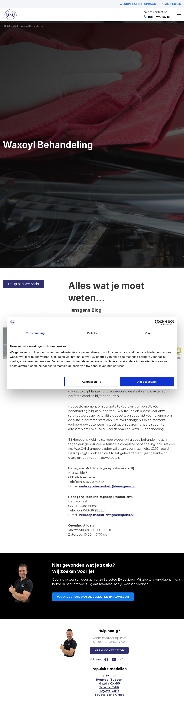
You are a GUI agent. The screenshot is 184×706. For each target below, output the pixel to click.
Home (6, 25)
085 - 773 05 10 (157, 17)
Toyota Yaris (109, 691)
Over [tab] (148, 333)
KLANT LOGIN (171, 4)
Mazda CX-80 (109, 683)
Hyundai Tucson (109, 680)
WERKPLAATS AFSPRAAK (138, 4)
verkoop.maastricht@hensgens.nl (106, 515)
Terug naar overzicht (23, 284)
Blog (15, 25)
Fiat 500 (109, 676)
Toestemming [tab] (35, 333)
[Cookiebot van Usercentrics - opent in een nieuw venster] (157, 322)
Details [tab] (92, 333)
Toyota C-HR (109, 687)
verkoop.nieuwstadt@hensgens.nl (107, 486)
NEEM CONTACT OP (109, 650)
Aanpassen (91, 381)
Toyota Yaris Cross (109, 695)
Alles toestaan (147, 381)
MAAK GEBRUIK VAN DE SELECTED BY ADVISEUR (93, 596)
